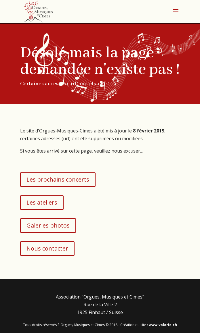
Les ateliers (41, 202)
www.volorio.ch (163, 324)
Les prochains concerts (57, 179)
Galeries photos (48, 225)
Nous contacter (47, 248)
